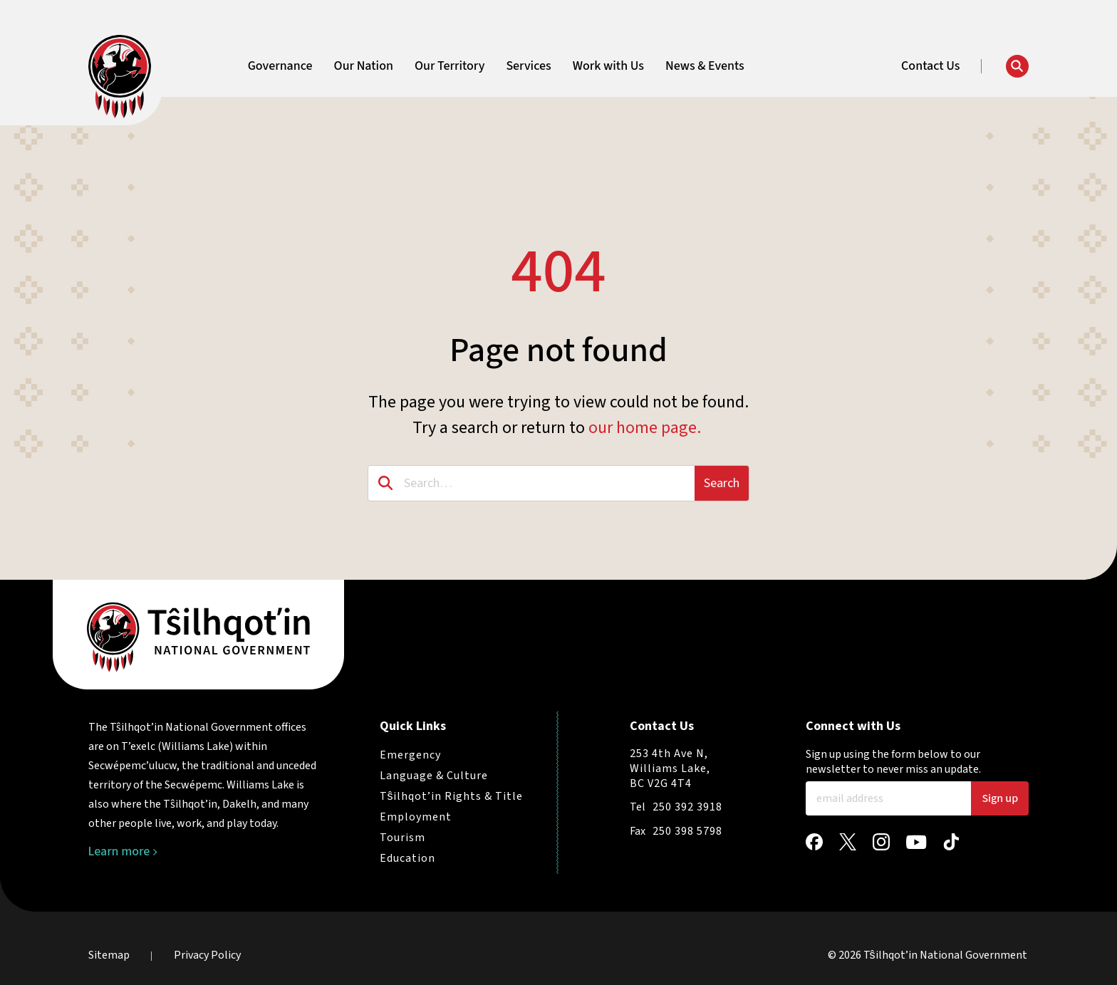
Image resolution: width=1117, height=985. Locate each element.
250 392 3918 (687, 807)
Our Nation (363, 66)
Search (721, 483)
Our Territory (449, 66)
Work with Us (608, 66)
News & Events (704, 66)
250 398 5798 (687, 831)
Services (528, 66)
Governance (280, 66)
